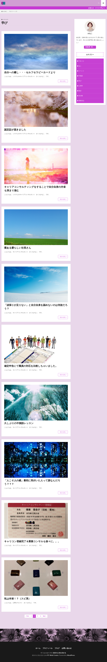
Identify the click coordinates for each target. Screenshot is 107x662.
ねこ (80, 66)
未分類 (81, 95)
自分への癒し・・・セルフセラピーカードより (30, 72)
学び (80, 81)
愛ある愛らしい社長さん (17, 247)
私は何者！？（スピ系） (17, 598)
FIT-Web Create (52, 655)
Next (44, 616)
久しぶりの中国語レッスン (19, 423)
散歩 (80, 91)
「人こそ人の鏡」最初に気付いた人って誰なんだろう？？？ (32, 482)
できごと (81, 61)
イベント (81, 71)
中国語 (81, 76)
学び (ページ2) (13, 11)
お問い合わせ (67, 648)
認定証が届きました (15, 129)
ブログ (57, 648)
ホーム (38, 648)
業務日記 (81, 100)
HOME (5, 11)
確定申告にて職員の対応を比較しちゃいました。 (31, 365)
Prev (27, 616)
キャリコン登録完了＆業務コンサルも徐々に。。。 (32, 541)
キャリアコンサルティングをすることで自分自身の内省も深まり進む (35, 188)
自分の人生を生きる (59, 653)
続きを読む (63, 81)
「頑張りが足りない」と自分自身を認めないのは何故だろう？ (36, 306)
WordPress (71, 655)
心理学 (81, 86)
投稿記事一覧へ (89, 47)
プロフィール (47, 648)
